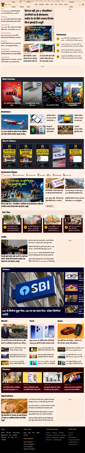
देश (8, 438)
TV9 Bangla (63, 435)
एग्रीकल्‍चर (3, 440)
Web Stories (8, 79)
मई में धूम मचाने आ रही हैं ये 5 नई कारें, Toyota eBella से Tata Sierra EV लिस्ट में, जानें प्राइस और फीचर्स (74, 349)
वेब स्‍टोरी (26, 435)
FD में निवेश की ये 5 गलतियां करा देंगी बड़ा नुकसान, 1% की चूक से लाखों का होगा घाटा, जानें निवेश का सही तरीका (11, 388)
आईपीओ (15, 435)
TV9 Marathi (61, 433)
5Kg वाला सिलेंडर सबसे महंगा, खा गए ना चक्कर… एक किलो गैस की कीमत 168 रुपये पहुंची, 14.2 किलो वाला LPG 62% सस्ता (72, 39)
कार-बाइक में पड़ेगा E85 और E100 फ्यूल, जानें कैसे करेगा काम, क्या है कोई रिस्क (74, 363)
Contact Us (70, 433)
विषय (29, 433)
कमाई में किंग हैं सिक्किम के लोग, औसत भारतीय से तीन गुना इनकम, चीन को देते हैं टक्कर (71, 57)
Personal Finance (5, 33)
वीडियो (37, 433)
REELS (36, 5)
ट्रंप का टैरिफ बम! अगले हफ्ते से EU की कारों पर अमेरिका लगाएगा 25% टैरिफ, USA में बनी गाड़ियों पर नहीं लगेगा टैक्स (13, 342)
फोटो (33, 433)
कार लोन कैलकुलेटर (28, 447)
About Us (70, 435)
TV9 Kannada (56, 435)
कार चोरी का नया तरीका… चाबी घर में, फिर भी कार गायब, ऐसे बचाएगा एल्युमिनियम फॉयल (70, 342)
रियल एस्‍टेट (3, 438)
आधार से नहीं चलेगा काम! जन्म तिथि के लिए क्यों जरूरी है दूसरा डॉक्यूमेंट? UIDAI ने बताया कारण (32, 388)
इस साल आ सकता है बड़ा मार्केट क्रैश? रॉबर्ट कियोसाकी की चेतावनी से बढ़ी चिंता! (82, 299)
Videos (66, 5)
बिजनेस (3, 433)
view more (49, 206)
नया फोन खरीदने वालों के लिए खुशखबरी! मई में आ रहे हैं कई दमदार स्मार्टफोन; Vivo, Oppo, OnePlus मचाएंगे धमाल (46, 356)
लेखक (25, 433)
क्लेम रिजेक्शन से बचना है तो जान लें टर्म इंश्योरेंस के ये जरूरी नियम (82, 278)
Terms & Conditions (72, 445)
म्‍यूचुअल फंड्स (4, 435)
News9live (62, 438)
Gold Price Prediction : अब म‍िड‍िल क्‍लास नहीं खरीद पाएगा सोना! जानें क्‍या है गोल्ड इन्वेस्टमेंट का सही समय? (82, 289)
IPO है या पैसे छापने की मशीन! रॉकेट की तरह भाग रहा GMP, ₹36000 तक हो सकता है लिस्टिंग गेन (47, 59)
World (47, 5)
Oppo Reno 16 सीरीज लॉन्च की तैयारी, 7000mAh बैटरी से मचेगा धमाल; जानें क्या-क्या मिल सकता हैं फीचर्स (41, 342)
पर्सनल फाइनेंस (16, 433)
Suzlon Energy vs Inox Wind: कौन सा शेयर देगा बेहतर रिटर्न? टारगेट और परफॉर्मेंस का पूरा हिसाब (72, 45)
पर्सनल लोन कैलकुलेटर (29, 445)
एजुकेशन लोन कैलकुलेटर (29, 449)
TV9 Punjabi (48, 440)
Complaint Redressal (73, 442)
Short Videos (9, 141)
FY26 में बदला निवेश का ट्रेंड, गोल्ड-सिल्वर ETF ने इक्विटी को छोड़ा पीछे (82, 311)
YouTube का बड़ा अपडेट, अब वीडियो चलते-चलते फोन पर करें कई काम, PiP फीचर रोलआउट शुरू (46, 349)
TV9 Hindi (48, 433)
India (3, 237)
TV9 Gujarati (49, 435)
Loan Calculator (29, 439)
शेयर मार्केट (8, 433)
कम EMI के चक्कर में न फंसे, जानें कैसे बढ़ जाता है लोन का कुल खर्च (52, 388)
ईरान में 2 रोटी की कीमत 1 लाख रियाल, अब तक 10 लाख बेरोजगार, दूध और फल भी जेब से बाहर (18, 349)
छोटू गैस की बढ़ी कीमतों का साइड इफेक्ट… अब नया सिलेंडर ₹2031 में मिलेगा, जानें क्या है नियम (72, 51)
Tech (56, 5)
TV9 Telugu (54, 433)
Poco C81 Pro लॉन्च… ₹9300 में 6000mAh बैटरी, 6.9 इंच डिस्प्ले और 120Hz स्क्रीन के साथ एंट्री (46, 363)
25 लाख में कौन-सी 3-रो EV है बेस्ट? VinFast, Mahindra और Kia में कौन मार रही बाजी (74, 356)
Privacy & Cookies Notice (74, 440)
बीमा (10, 435)
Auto (52, 5)
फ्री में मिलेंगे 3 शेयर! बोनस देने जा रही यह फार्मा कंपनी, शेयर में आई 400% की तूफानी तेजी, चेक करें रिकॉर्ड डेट (31, 59)
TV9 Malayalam (55, 438)
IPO (9, 5)
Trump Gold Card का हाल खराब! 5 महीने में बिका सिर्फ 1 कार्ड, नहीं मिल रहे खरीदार (17, 363)
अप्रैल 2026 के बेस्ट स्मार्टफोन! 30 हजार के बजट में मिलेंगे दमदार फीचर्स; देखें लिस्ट (73, 388)
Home (5, 5)
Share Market (4, 25)
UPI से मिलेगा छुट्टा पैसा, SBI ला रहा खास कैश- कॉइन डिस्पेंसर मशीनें (31, 313)
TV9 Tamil (48, 438)
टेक (16, 438)
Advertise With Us (72, 438)
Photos (61, 5)
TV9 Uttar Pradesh (57, 440)
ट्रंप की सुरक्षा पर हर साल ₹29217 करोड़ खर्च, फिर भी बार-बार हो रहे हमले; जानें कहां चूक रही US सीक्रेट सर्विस (18, 356)
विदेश (12, 438)
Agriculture (7, 396)
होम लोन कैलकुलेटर (28, 442)
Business (41, 5)
